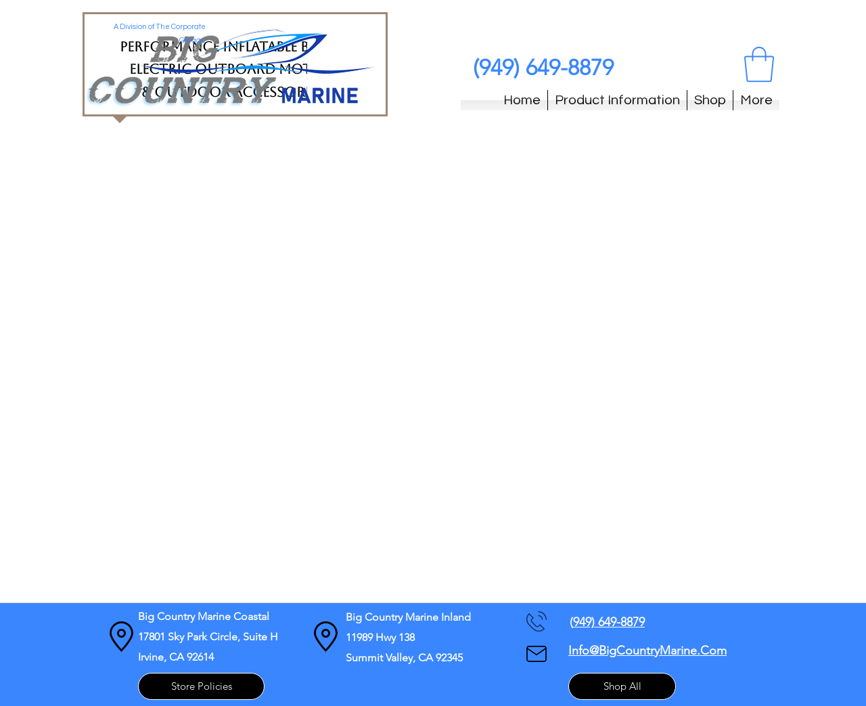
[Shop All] (622, 686)
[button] (759, 64)
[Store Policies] (201, 686)
